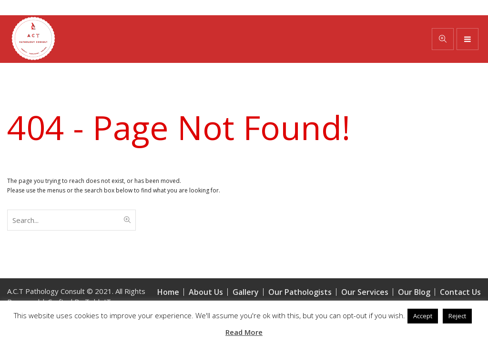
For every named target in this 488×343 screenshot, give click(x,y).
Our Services (364, 292)
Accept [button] (422, 316)
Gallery (246, 292)
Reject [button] (457, 316)
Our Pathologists (300, 292)
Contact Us (460, 292)
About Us (206, 292)
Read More (244, 332)
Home (168, 292)
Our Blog (414, 292)
